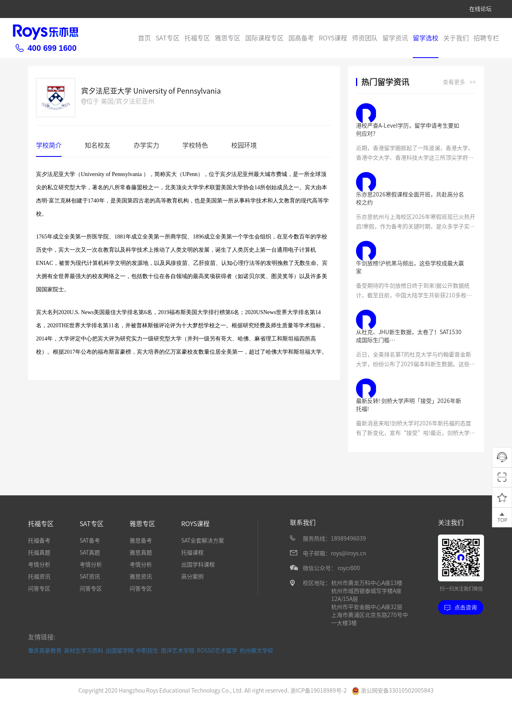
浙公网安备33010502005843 (393, 690)
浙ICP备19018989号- (317, 690)
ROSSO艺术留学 (217, 650)
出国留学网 (120, 650)
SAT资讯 (90, 576)
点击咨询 (460, 608)
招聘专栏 (486, 38)
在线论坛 (480, 9)
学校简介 (49, 145)
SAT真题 (90, 552)
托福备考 (39, 540)
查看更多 (459, 82)
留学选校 (425, 38)
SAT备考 (90, 540)
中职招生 (147, 650)
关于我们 (456, 38)
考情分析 (39, 564)
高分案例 (192, 576)
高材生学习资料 (83, 650)
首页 (144, 38)
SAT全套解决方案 (202, 540)
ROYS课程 (333, 38)
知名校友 (97, 145)
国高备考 (301, 38)
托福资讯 (39, 576)
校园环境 (244, 145)
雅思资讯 (141, 576)
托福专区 (197, 38)
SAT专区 (168, 38)
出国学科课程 (198, 564)
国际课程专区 (264, 38)
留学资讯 (395, 38)
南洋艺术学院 (177, 650)
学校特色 (195, 145)
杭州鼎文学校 (256, 650)
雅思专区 (227, 38)
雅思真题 (141, 552)
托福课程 (192, 552)
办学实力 (146, 145)
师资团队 (365, 38)
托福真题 (39, 552)
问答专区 (39, 588)
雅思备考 (141, 540)
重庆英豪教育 (45, 650)
